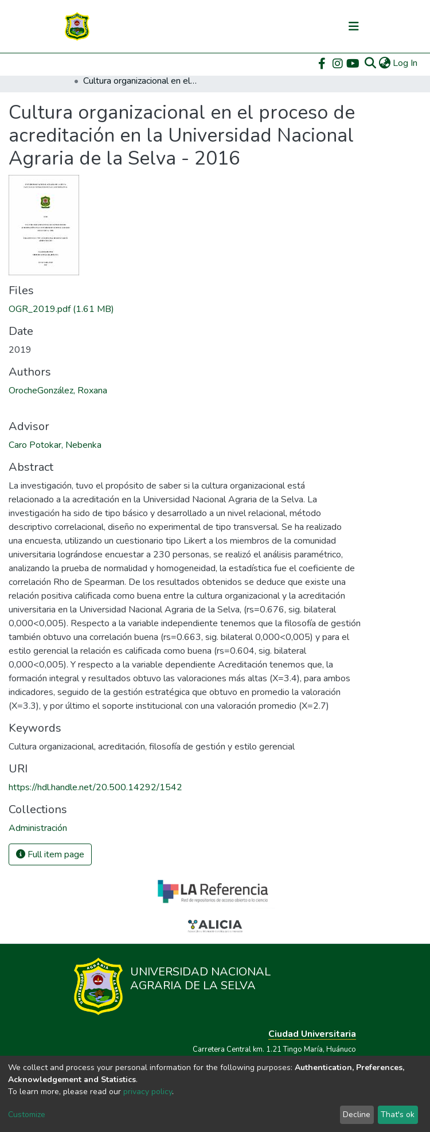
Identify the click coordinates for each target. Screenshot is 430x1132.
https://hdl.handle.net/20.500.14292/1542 (95, 787)
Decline (356, 1114)
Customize (26, 1114)
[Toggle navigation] (354, 26)
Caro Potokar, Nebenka (55, 445)
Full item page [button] (50, 854)
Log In (406, 63)
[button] (384, 63)
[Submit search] (370, 63)
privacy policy (147, 1091)
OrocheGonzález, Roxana (58, 390)
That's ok (398, 1114)
